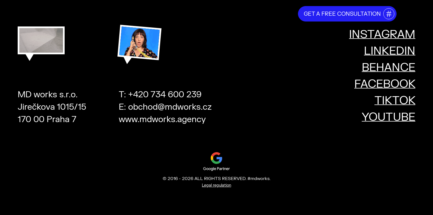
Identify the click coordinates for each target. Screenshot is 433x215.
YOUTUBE (388, 117)
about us (164, 13)
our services (201, 13)
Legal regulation (216, 185)
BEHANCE (388, 68)
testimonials (243, 13)
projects (279, 13)
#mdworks (46, 11)
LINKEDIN (389, 51)
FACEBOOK (384, 84)
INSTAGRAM (382, 35)
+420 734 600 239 (165, 94)
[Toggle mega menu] (408, 13)
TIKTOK (394, 101)
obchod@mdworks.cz (170, 107)
